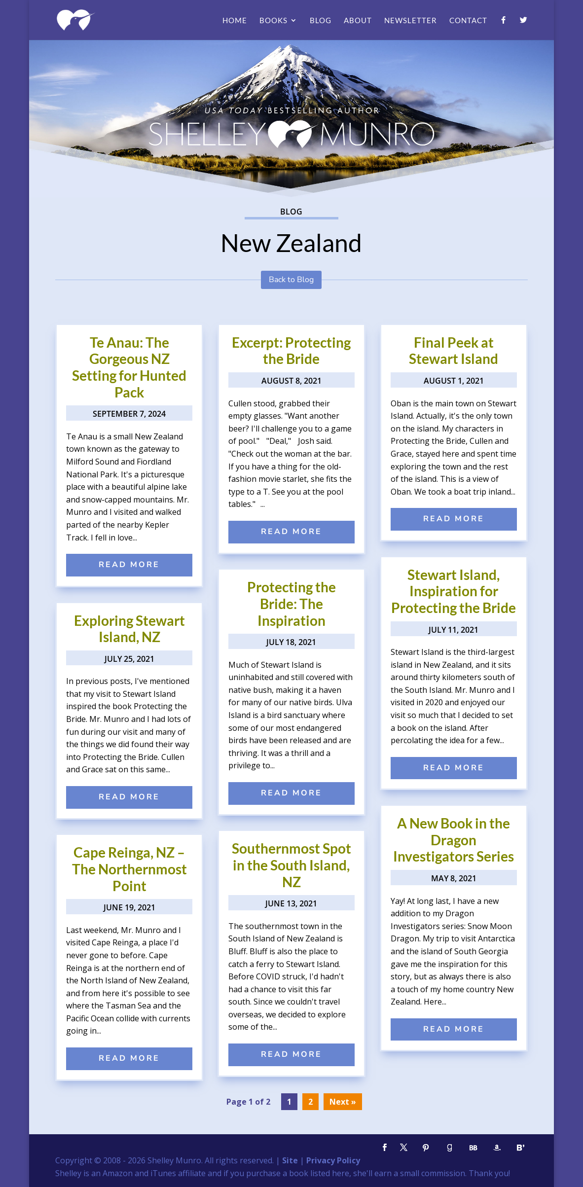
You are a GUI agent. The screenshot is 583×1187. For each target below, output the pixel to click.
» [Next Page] (353, 1101)
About (358, 21)
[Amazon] (497, 1147)
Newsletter (410, 21)
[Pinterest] (426, 1147)
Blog (320, 21)
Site (290, 1160)
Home (234, 21)
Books (273, 21)
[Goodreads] (450, 1147)
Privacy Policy (333, 1160)
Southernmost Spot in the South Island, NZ (291, 865)
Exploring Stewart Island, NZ (129, 629)
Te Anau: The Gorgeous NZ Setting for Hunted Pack (129, 367)
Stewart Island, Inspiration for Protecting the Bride (453, 591)
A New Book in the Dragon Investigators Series (453, 839)
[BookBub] (473, 1147)
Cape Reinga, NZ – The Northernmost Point (129, 869)
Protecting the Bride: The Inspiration (291, 603)
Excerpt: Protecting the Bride (291, 350)
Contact (468, 21)
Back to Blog (291, 279)
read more (129, 564)
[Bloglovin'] (521, 1147)
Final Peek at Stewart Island (453, 350)
